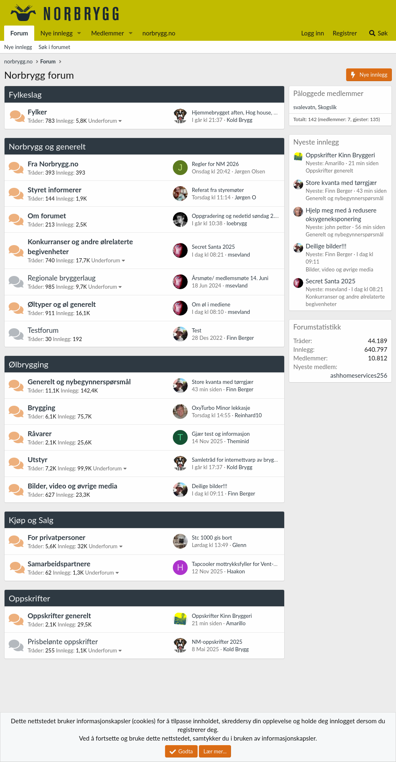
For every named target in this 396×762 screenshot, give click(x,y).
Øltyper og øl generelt (62, 304)
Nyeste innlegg (316, 142)
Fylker (37, 112)
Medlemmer (107, 33)
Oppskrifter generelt (59, 615)
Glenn (239, 545)
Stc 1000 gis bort (212, 537)
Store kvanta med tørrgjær (222, 382)
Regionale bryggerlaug (62, 277)
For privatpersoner (56, 537)
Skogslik (327, 107)
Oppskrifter (29, 598)
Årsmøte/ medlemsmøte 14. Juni (230, 278)
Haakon (236, 571)
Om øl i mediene (211, 304)
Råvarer (40, 433)
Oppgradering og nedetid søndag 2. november (246, 216)
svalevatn (304, 107)
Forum (19, 33)
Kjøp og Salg (31, 520)
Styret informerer (54, 189)
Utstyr (37, 459)
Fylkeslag (25, 94)
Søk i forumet (55, 47)
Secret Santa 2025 (213, 246)
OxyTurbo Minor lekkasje (221, 407)
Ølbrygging (28, 364)
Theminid (238, 441)
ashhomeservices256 (358, 375)
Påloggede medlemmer (328, 93)
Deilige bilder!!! (209, 486)
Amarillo (235, 623)
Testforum (43, 330)
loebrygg (236, 223)
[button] (79, 33)
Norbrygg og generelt (47, 146)
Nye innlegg (56, 33)
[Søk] (378, 33)
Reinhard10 (248, 415)
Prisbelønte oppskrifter (63, 641)
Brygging (41, 407)
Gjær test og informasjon (221, 433)
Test (196, 330)
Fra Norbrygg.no (53, 163)
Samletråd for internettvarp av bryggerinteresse (247, 459)
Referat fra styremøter (218, 190)
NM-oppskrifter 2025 (217, 641)
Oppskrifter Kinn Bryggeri (222, 615)
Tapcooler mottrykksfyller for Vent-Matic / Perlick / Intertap (262, 564)
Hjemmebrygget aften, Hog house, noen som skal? (250, 112)
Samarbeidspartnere (59, 563)
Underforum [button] (102, 120)
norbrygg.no (158, 33)
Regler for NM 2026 (215, 164)
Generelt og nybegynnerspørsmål (79, 381)
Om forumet (47, 215)
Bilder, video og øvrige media (72, 486)
